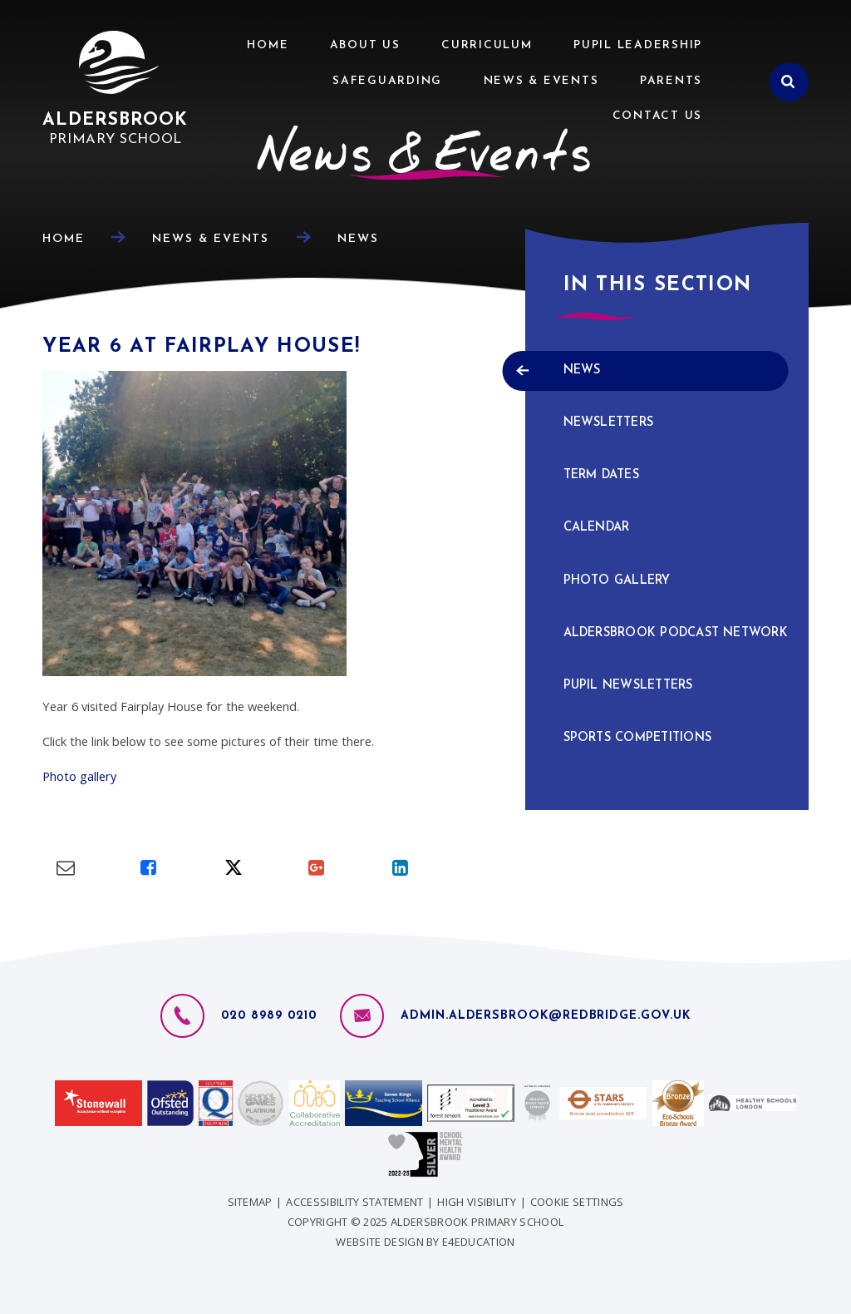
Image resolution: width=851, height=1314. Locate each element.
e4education (478, 1241)
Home (63, 239)
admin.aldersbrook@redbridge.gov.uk (545, 1016)
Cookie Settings (577, 1201)
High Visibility (476, 1201)
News (358, 239)
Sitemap (250, 1201)
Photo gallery (79, 776)
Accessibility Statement (354, 1201)
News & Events (210, 239)
